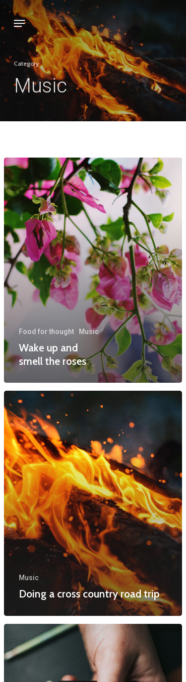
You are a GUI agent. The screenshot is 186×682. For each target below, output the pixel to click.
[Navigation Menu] (19, 23)
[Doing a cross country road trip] (93, 503)
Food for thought (46, 332)
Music (89, 332)
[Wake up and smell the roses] (93, 270)
